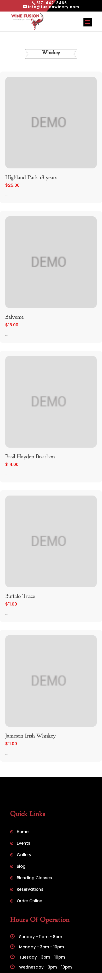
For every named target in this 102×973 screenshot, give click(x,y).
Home (23, 832)
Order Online (29, 901)
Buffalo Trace (20, 596)
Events (23, 844)
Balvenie (14, 317)
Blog (21, 867)
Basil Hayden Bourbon (30, 456)
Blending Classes (34, 878)
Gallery (24, 855)
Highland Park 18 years (31, 177)
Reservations (30, 890)
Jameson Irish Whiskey (30, 735)
